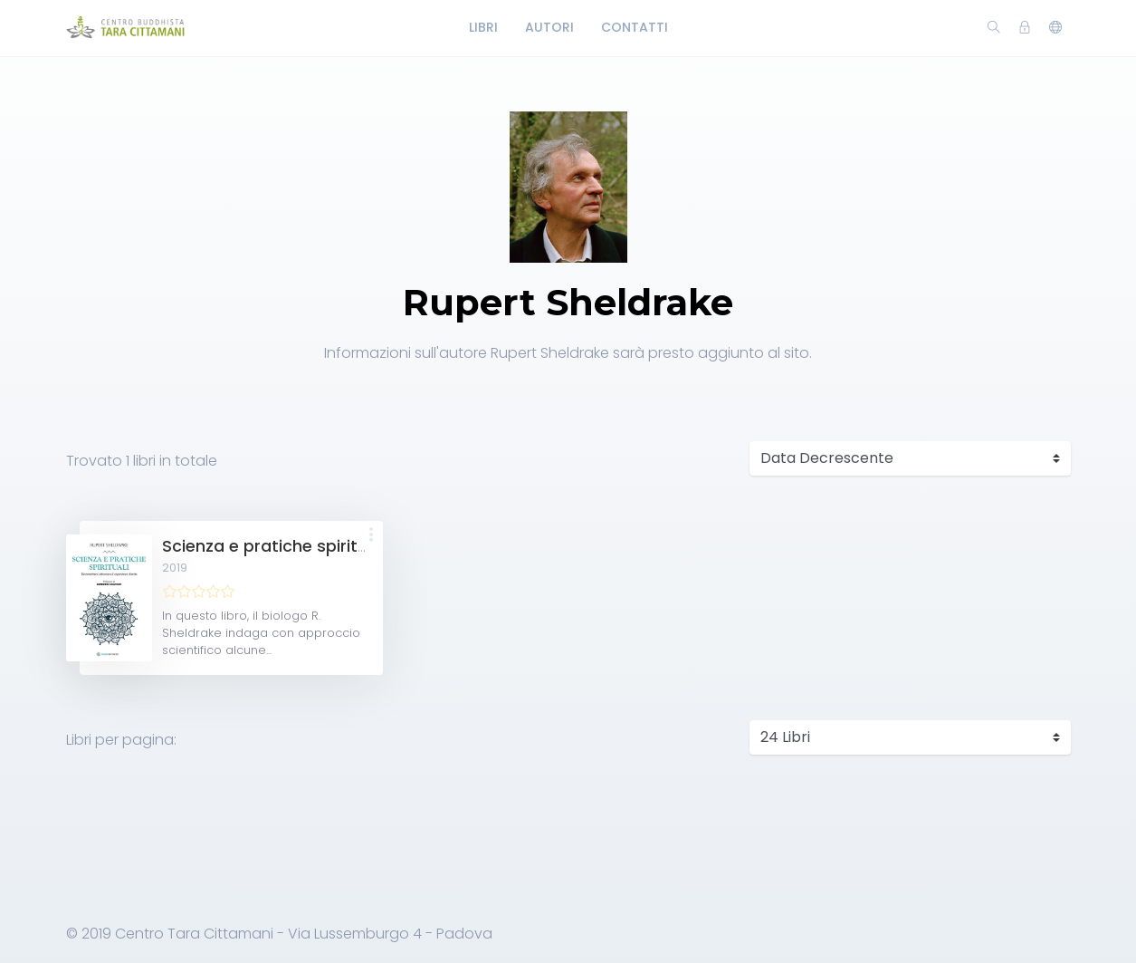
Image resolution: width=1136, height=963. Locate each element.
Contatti (634, 27)
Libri (483, 27)
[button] (371, 535)
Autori (549, 27)
